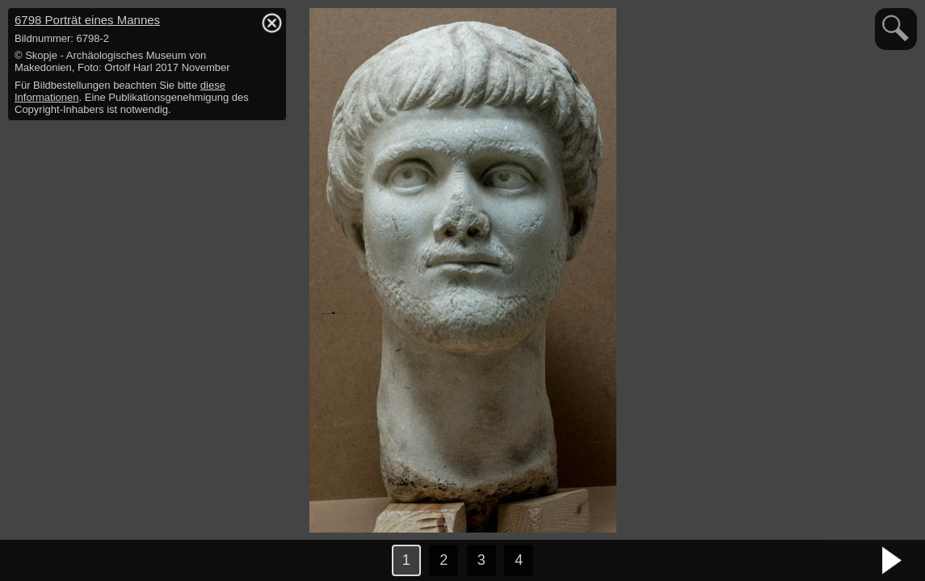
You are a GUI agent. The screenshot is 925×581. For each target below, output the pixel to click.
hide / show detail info (271, 22)
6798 (87, 20)
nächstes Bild (892, 561)
